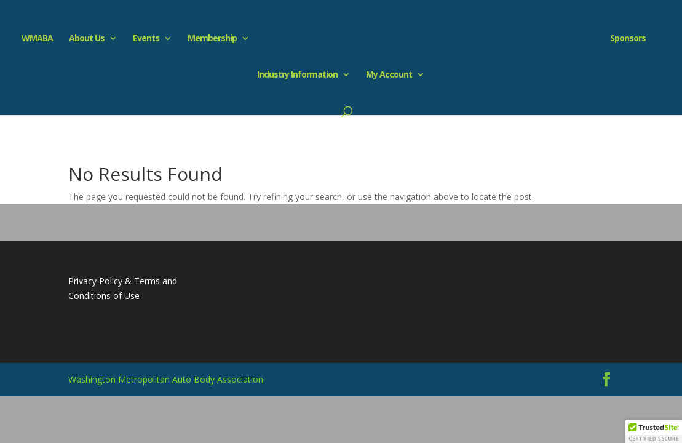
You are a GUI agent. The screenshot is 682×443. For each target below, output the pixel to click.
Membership (212, 39)
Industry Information (297, 75)
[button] (653, 431)
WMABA (37, 39)
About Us (87, 39)
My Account (389, 75)
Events (146, 39)
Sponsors (628, 39)
